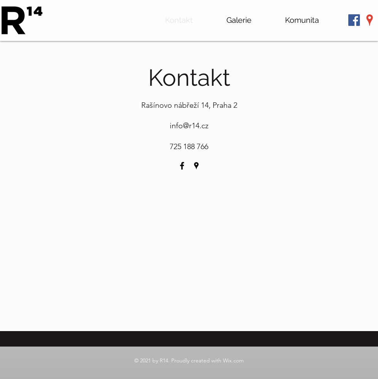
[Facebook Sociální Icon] (354, 20)
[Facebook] (182, 166)
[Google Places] (369, 20)
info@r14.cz (189, 125)
